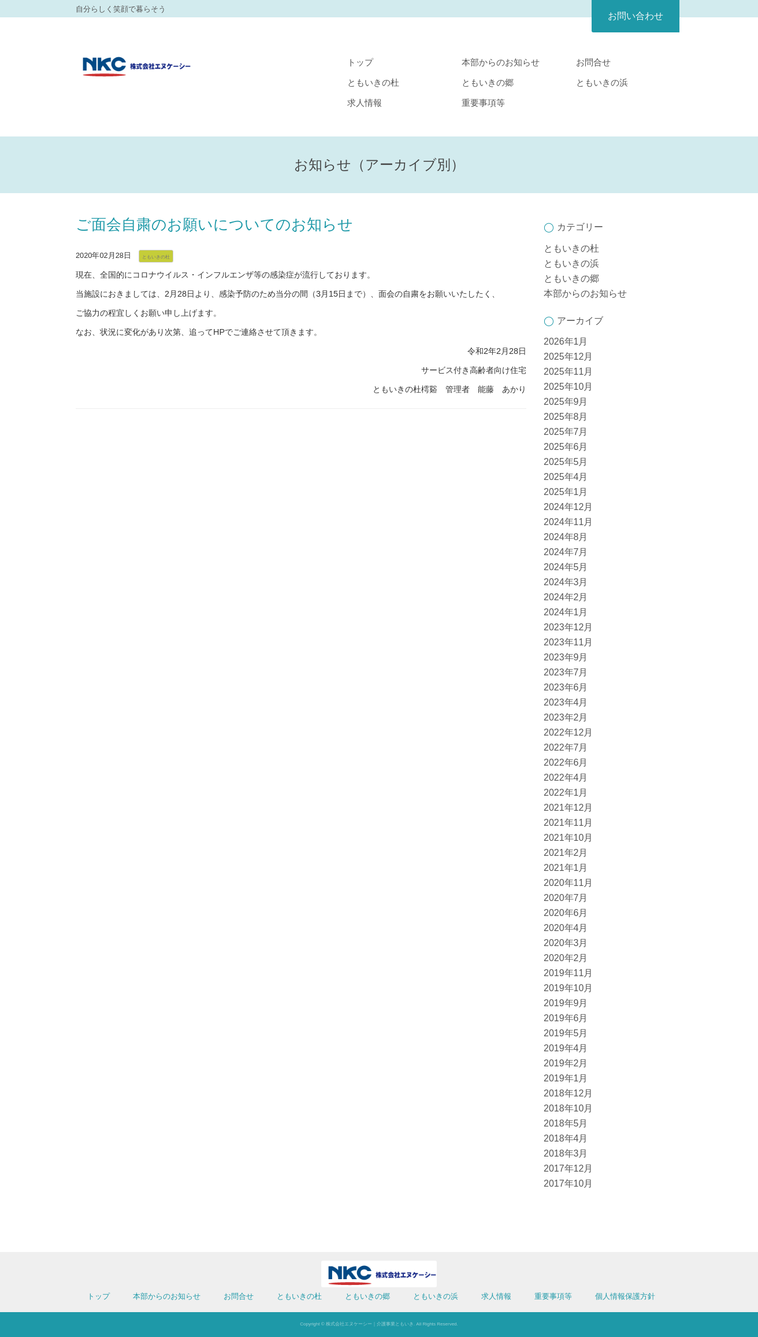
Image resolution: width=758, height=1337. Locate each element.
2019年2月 (566, 1063)
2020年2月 (566, 958)
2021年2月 (566, 853)
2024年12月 (568, 507)
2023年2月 (566, 717)
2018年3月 (566, 1153)
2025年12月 (568, 356)
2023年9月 (566, 657)
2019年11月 (568, 973)
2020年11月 (568, 883)
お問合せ (593, 62)
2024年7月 (566, 552)
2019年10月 (568, 988)
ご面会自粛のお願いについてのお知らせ (214, 224)
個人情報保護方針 (625, 1296)
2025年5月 (566, 462)
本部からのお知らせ (501, 62)
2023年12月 (568, 627)
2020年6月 (566, 913)
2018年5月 (566, 1123)
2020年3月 (566, 943)
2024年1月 (566, 612)
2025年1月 (566, 492)
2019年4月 (566, 1048)
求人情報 (364, 103)
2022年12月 (568, 732)
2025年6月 (566, 447)
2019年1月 (566, 1078)
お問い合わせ (635, 16)
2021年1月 (566, 868)
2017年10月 (568, 1183)
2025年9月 (566, 402)
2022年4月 (566, 777)
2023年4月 (566, 702)
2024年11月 (568, 522)
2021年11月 (568, 823)
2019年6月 (566, 1018)
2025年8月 (566, 417)
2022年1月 (566, 792)
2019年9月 (566, 1003)
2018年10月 (568, 1108)
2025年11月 (568, 371)
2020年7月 (566, 898)
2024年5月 (566, 567)
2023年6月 (566, 687)
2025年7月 (566, 432)
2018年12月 (568, 1093)
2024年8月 (566, 537)
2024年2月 (566, 597)
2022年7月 (566, 747)
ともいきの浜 (602, 82)
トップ (360, 62)
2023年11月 (568, 642)
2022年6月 (566, 762)
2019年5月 (566, 1033)
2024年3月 (566, 582)
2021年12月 (568, 807)
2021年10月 (568, 838)
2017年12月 (568, 1168)
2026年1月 (566, 341)
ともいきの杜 (373, 82)
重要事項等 (483, 103)
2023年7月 (566, 672)
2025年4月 (566, 477)
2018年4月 (566, 1138)
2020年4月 (566, 928)
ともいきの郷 (488, 82)
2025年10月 (568, 387)
